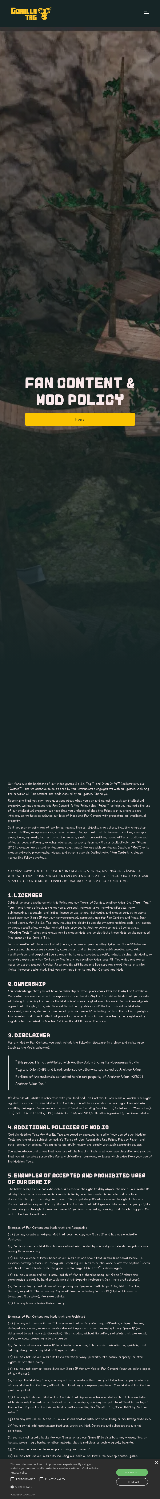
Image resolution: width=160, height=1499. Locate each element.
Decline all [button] (132, 1481)
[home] (31, 13)
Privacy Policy (19, 1472)
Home (80, 419)
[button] (146, 13)
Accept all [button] (132, 1472)
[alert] (80, 1479)
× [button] (156, 1462)
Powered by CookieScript (23, 1494)
